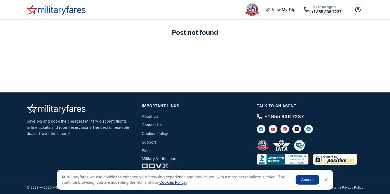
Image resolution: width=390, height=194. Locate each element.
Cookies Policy (155, 133)
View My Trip (281, 9)
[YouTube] (273, 129)
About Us (150, 116)
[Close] (326, 179)
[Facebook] (261, 129)
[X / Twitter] (296, 129)
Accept (307, 179)
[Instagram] (284, 129)
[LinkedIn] (308, 129)
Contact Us (152, 125)
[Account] (358, 9)
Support (149, 142)
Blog (146, 150)
